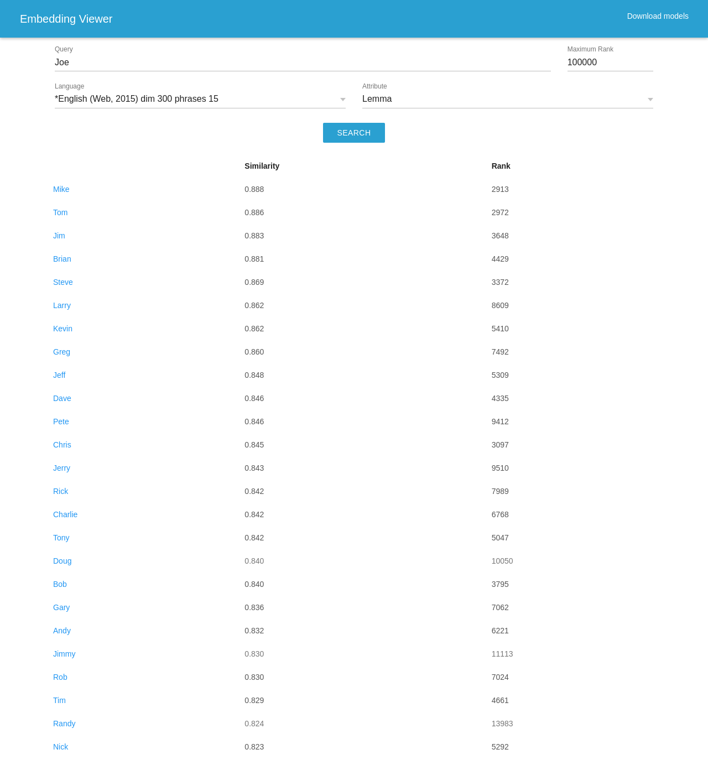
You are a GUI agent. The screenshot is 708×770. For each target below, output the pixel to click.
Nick (60, 746)
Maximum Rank (590, 49)
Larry (62, 305)
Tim (59, 700)
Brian (62, 258)
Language (69, 86)
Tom (60, 212)
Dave (62, 398)
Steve (63, 282)
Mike (61, 189)
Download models (658, 16)
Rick (60, 491)
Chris (62, 444)
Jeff (59, 375)
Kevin (62, 328)
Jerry (61, 468)
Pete (61, 421)
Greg (61, 351)
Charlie (65, 514)
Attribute (374, 86)
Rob (60, 677)
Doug (62, 560)
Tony (61, 537)
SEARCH (354, 132)
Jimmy (64, 653)
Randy (64, 723)
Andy (62, 630)
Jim (59, 235)
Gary (61, 607)
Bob (60, 584)
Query (64, 49)
